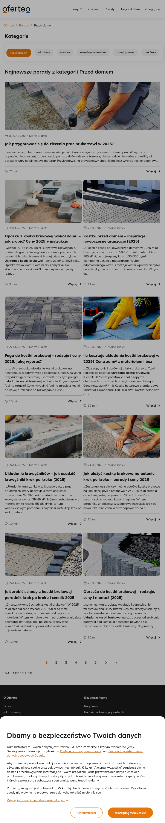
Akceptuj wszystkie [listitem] (130, 813)
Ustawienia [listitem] (86, 813)
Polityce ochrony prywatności (80, 751)
